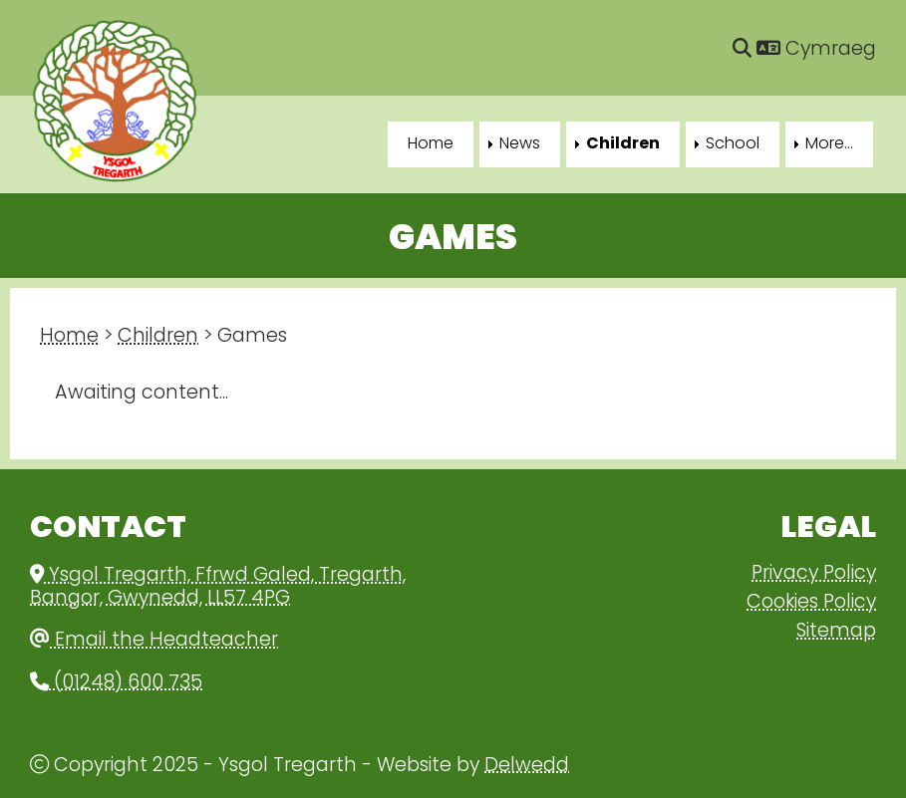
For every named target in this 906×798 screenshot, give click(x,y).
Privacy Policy (814, 574)
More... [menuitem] (829, 144)
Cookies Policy (811, 603)
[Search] (742, 50)
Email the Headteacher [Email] (154, 641)
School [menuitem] (732, 144)
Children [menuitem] (623, 144)
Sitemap (836, 632)
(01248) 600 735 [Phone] (116, 683)
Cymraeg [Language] (816, 50)
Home (69, 337)
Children (158, 337)
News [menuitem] (519, 144)
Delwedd (526, 766)
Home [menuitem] (430, 144)
